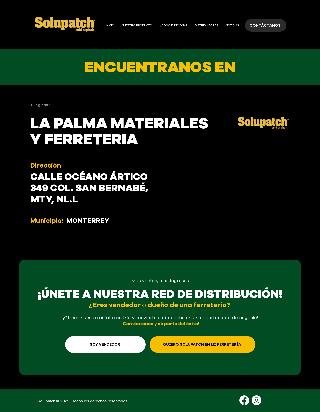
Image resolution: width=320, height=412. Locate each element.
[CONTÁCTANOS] (265, 25)
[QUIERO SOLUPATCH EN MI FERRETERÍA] (203, 344)
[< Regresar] (48, 105)
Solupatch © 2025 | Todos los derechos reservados (83, 401)
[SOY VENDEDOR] (105, 344)
